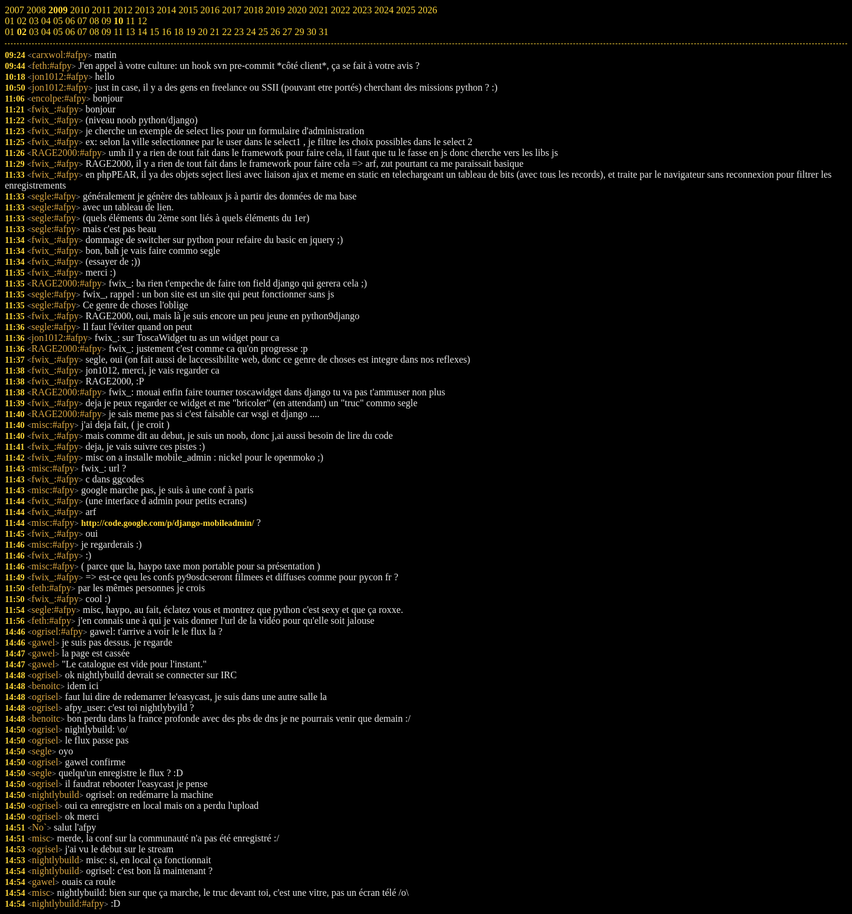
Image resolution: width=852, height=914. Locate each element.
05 (58, 32)
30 (311, 32)
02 (22, 32)
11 (118, 32)
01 (10, 32)
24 (251, 32)
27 (287, 32)
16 (166, 32)
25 (263, 32)
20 (202, 32)
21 (214, 32)
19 (190, 32)
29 (299, 32)
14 (142, 32)
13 (130, 32)
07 (82, 32)
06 (70, 32)
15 (154, 32)
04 (46, 32)
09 (106, 32)
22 (226, 32)
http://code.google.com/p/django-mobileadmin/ (167, 523)
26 (275, 32)
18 (178, 32)
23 (239, 32)
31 (323, 32)
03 (34, 32)
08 (94, 32)
